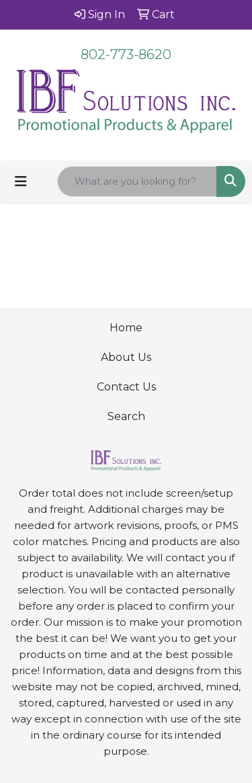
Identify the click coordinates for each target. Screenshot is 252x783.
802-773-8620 (126, 54)
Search (126, 416)
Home (126, 327)
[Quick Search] (137, 181)
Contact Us (126, 386)
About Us (126, 357)
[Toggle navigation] (21, 181)
